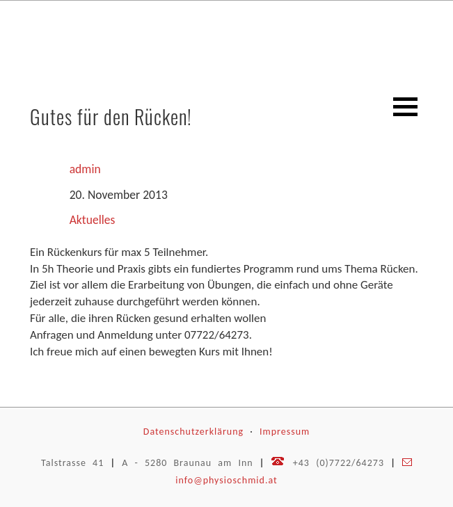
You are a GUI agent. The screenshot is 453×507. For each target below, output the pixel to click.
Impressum (285, 431)
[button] (405, 107)
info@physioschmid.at (226, 480)
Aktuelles (93, 219)
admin (85, 169)
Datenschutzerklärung (193, 431)
